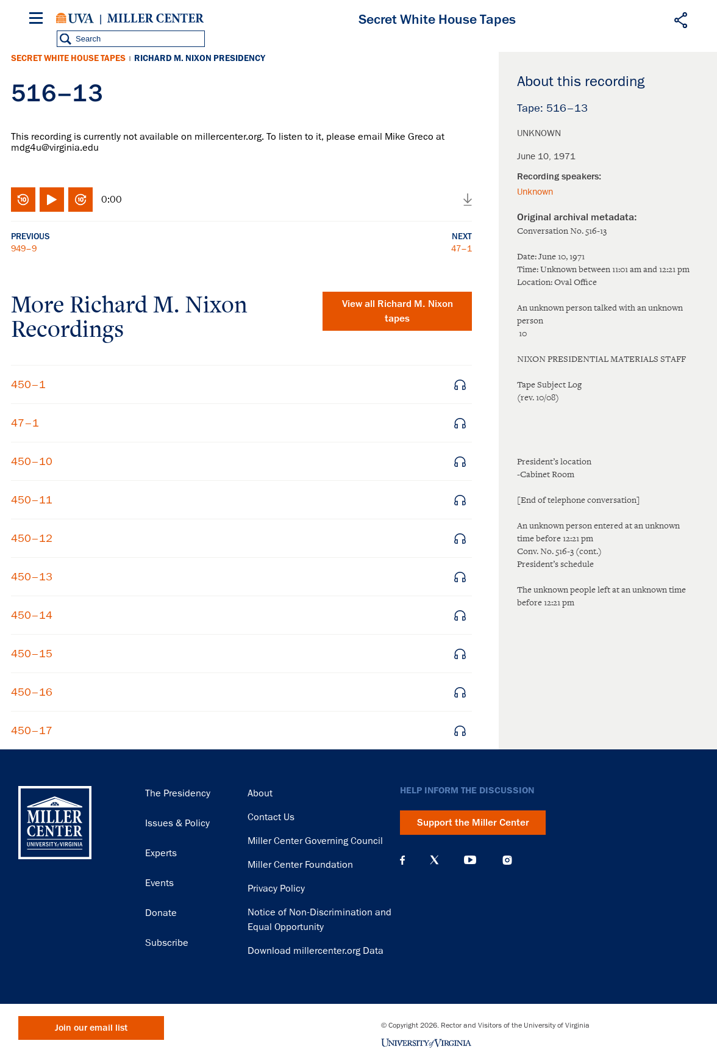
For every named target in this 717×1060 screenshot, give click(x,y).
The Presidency (177, 793)
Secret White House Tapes (68, 58)
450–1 (28, 384)
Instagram (507, 860)
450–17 (31, 730)
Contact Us (271, 817)
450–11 (31, 500)
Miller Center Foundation (300, 865)
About (260, 793)
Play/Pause (52, 199)
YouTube (470, 860)
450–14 (31, 615)
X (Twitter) (434, 859)
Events (159, 883)
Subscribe (166, 943)
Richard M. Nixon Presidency (199, 58)
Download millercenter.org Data (315, 951)
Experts (161, 853)
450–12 (31, 538)
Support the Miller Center (473, 823)
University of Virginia (75, 18)
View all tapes (397, 311)
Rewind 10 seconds (23, 199)
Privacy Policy (276, 888)
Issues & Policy (177, 823)
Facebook (402, 860)
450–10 (31, 461)
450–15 (31, 653)
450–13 (31, 576)
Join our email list (91, 1028)
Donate (161, 913)
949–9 (24, 248)
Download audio (467, 199)
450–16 (31, 692)
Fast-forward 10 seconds (80, 199)
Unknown (535, 191)
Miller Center (155, 18)
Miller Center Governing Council (315, 841)
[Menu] (38, 19)
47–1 (461, 248)
